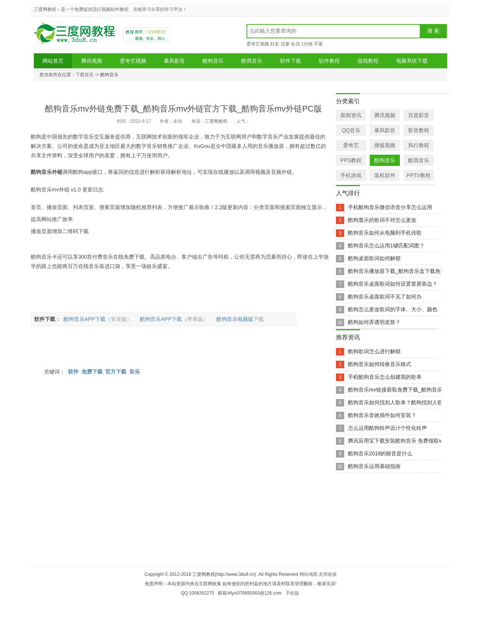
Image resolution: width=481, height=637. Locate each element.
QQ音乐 (351, 130)
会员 (295, 44)
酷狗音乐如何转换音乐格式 (379, 364)
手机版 (292, 593)
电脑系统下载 (412, 61)
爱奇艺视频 (258, 44)
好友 (274, 44)
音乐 (134, 372)
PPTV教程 (419, 175)
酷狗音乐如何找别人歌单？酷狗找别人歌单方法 (403, 402)
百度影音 (418, 115)
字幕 (318, 44)
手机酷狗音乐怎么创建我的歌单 (385, 377)
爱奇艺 (351, 145)
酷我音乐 (251, 61)
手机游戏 (351, 175)
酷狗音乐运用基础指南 (374, 466)
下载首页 (85, 74)
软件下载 (290, 61)
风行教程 (418, 145)
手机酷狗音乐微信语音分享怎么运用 (390, 207)
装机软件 (384, 175)
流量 (285, 44)
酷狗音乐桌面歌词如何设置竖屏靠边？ (392, 284)
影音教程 (418, 130)
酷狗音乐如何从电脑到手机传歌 (385, 233)
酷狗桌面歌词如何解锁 (374, 258)
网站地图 (308, 574)
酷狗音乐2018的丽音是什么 (380, 453)
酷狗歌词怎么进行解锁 (374, 351)
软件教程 (329, 61)
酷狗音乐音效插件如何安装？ (382, 415)
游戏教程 (367, 61)
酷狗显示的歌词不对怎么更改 (382, 220)
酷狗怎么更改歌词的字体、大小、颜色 (392, 309)
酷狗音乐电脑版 (242, 319)
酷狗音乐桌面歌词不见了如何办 (385, 297)
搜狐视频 (384, 145)
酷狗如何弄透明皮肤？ (374, 322)
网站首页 (53, 61)
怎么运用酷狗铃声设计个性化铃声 (387, 428)
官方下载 (115, 372)
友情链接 (328, 574)
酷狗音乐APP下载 (100, 319)
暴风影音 (174, 61)
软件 (73, 372)
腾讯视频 (91, 61)
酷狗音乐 (213, 61)
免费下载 (92, 372)
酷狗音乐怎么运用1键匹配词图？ (386, 245)
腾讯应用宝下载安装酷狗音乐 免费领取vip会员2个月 (409, 441)
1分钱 (307, 44)
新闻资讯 (351, 115)
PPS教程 (351, 160)
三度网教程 (75, 36)
